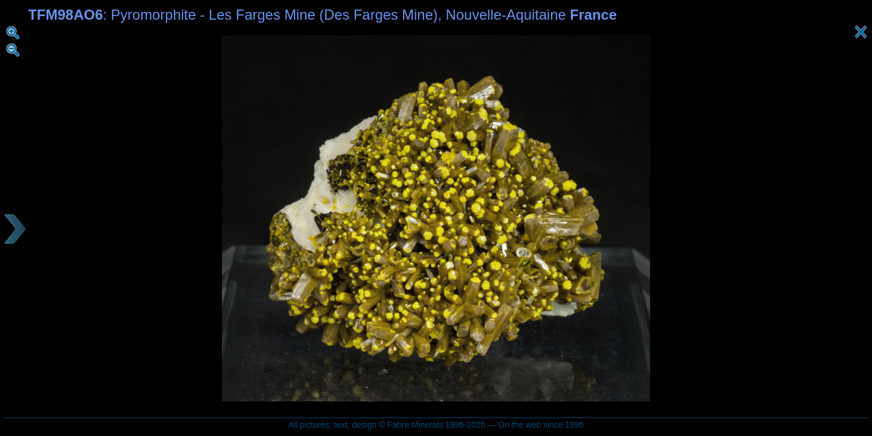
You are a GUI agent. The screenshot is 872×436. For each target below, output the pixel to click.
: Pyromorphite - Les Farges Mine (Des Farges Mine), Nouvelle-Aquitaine (322, 15)
